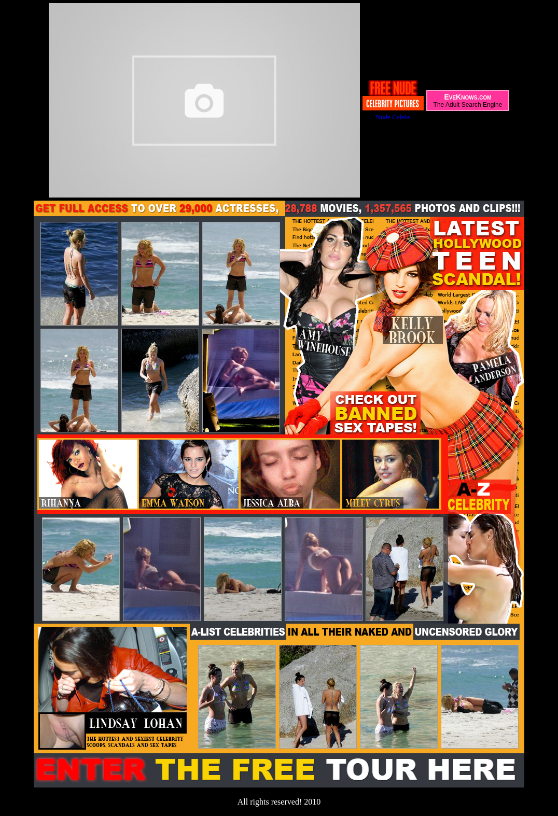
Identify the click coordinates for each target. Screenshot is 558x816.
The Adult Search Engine (468, 104)
